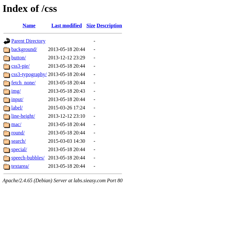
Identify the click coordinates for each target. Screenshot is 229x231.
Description (109, 25)
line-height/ (23, 116)
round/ (18, 132)
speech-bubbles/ (27, 157)
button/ (18, 57)
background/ (24, 49)
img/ (16, 91)
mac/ (16, 124)
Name (29, 25)
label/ (17, 107)
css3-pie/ (20, 66)
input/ (17, 99)
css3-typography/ (29, 74)
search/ (18, 141)
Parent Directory (28, 41)
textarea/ (20, 166)
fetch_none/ (23, 82)
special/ (19, 149)
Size (90, 25)
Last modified (66, 25)
